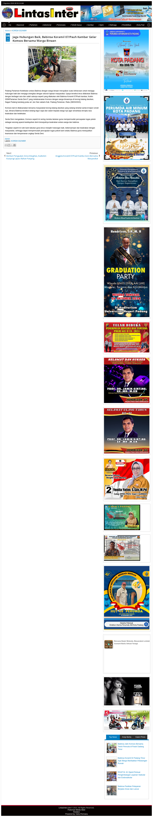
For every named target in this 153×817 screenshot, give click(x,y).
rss (148, 3)
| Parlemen (28, 25)
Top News (113, 737)
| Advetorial (41, 25)
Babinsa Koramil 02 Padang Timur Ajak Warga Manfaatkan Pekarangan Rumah (132, 760)
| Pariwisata (55, 25)
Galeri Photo (140, 737)
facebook (141, 3)
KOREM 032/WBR (18, 141)
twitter (137, 3)
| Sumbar (84, 25)
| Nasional (15, 25)
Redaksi (76, 812)
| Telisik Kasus (70, 25)
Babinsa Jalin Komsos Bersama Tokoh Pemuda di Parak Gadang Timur (131, 746)
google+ (144, 3)
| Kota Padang (136, 25)
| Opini (95, 25)
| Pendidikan (121, 25)
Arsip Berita (126, 737)
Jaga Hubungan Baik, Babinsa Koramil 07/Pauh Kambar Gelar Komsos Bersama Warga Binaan (55, 38)
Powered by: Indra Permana (76, 814)
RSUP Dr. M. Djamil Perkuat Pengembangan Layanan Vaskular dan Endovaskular (131, 775)
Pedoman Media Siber (76, 810)
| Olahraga (107, 25)
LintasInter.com (65, 808)
